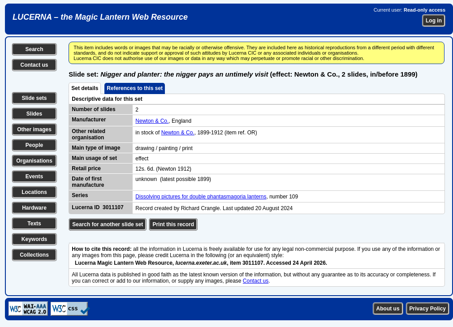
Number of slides (93, 109)
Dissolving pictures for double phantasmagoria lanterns (200, 197)
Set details (84, 88)
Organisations (34, 161)
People (34, 145)
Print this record (173, 224)
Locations (34, 192)
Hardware (34, 208)
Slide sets (34, 98)
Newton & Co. (151, 121)
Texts (34, 223)
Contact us (34, 65)
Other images (34, 129)
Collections (34, 255)
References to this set (135, 88)
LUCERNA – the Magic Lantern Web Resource (100, 17)
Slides (34, 114)
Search (34, 49)
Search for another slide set (107, 224)
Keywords (34, 239)
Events (34, 176)
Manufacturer (89, 119)
